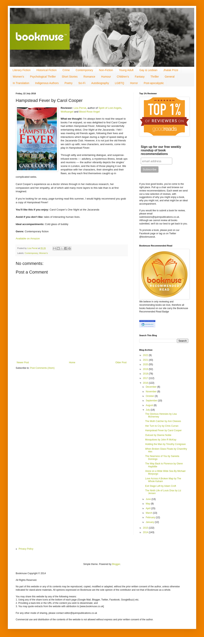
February (151, 517)
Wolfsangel (67, 111)
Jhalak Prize (170, 70)
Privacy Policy (26, 548)
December (151, 386)
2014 (146, 532)
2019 (146, 369)
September (152, 400)
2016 (146, 383)
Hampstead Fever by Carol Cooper (163, 430)
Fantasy (140, 76)
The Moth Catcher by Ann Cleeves (163, 421)
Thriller (154, 76)
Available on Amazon (28, 238)
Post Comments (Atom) (42, 368)
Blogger (116, 564)
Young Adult (126, 70)
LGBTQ (119, 83)
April (148, 508)
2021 (146, 360)
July (148, 409)
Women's (18, 76)
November (151, 391)
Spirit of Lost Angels (109, 107)
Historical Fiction (46, 70)
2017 (146, 378)
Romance (89, 76)
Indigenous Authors (47, 83)
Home (72, 362)
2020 (146, 364)
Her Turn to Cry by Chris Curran (161, 426)
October (150, 396)
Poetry (68, 83)
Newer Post (23, 362)
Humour (106, 76)
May (148, 503)
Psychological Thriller (43, 76)
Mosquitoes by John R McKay (160, 439)
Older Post (121, 362)
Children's (123, 76)
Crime (66, 70)
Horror (134, 83)
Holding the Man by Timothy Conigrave (165, 444)
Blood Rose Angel (89, 111)
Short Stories (70, 76)
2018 (146, 373)
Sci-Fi (81, 83)
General (170, 76)
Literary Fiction (22, 70)
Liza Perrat (80, 107)
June (148, 499)
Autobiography (100, 83)
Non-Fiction (106, 70)
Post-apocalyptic (154, 83)
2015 (146, 527)
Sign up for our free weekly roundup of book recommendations (161, 150)
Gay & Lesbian (148, 70)
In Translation (21, 83)
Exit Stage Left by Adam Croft (160, 486)
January (150, 522)
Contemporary (84, 70)
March (149, 513)
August (150, 405)
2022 (146, 355)
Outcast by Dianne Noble (158, 435)
